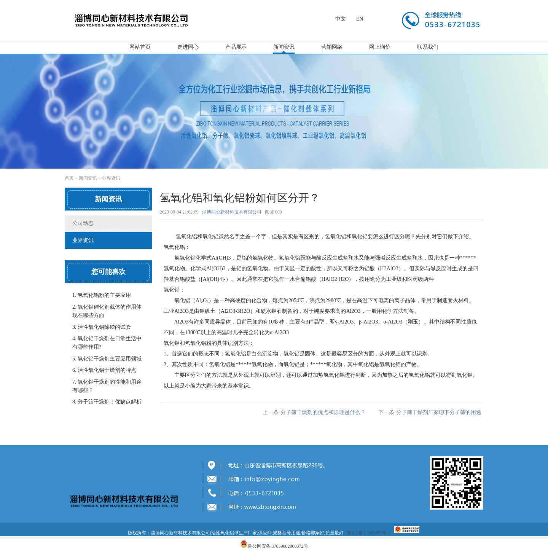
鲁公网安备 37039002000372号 (278, 546)
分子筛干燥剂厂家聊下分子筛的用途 (438, 412)
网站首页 (140, 47)
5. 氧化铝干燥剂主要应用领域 (107, 359)
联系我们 (427, 47)
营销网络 (331, 47)
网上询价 (379, 47)
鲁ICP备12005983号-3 (368, 532)
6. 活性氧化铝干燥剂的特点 (104, 370)
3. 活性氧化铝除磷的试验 (101, 327)
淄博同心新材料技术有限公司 (231, 212)
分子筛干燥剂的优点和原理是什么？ (323, 412)
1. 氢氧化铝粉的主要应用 (101, 295)
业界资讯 (111, 178)
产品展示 (236, 47)
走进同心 (188, 47)
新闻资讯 (284, 47)
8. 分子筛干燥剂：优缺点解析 (107, 402)
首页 (69, 178)
